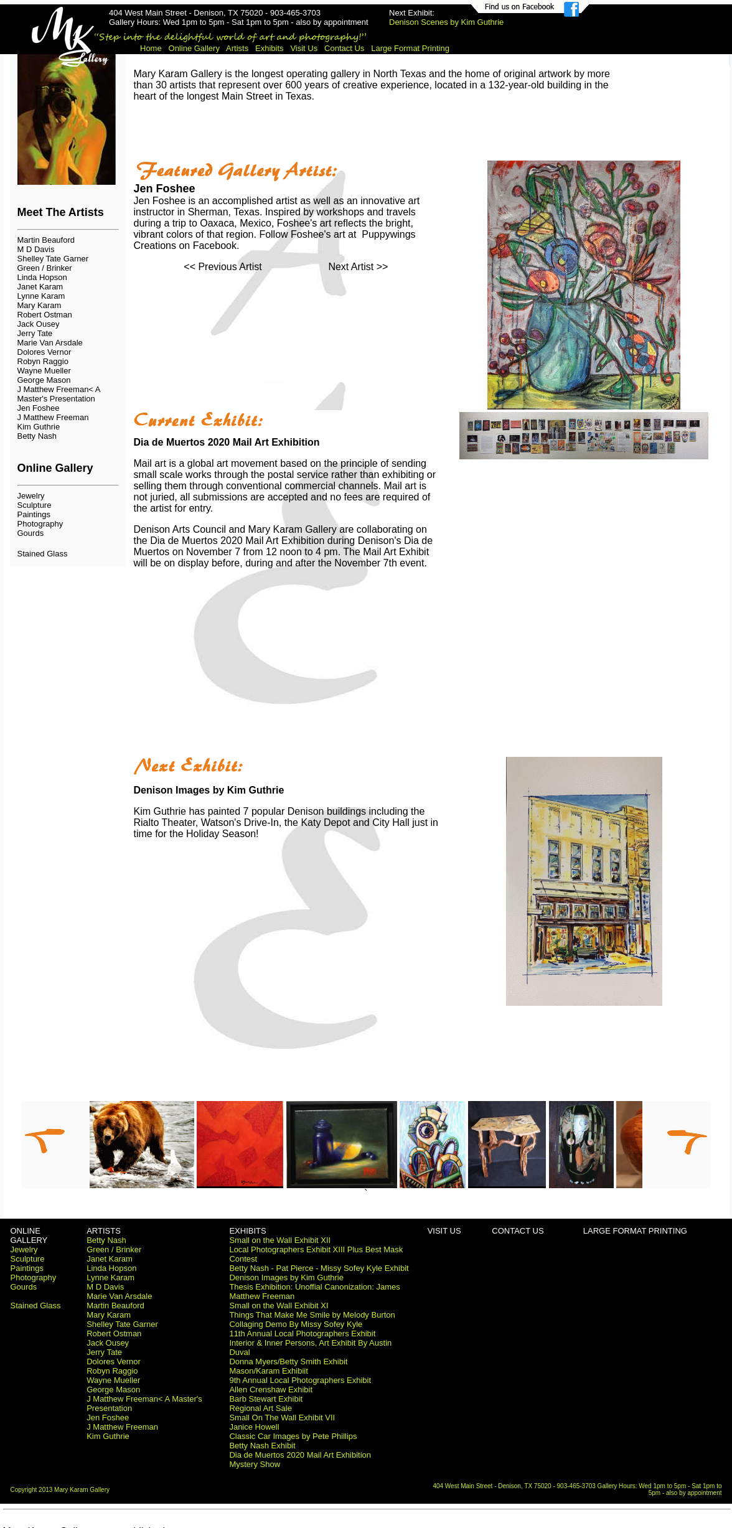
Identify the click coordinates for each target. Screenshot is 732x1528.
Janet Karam (40, 286)
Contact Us (344, 48)
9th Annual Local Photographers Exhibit (300, 1380)
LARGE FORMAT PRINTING (635, 1230)
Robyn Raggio (42, 361)
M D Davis (36, 249)
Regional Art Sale (260, 1408)
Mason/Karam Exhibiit (268, 1371)
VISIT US (444, 1230)
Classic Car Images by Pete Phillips (293, 1436)
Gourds (30, 533)
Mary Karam (39, 305)
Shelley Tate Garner (53, 258)
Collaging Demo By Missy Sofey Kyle (295, 1324)
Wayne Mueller (44, 370)
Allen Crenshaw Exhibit (270, 1389)
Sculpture (34, 505)
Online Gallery (194, 48)
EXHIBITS (247, 1230)
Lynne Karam (41, 296)
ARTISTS (104, 1230)
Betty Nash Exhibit (262, 1445)
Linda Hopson (42, 277)
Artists (237, 48)
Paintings (33, 514)
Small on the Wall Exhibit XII (280, 1240)
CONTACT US (517, 1230)
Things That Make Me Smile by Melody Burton (312, 1314)
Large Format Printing (410, 48)
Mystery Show (254, 1464)
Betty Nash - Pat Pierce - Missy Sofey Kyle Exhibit (318, 1268)
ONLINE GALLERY (29, 1235)
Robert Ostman (44, 314)
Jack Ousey (38, 324)
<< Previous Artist (222, 266)
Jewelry (31, 495)
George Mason (44, 380)
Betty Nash (37, 436)
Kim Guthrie (38, 426)
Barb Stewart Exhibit (266, 1399)
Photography (40, 523)
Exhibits (269, 48)
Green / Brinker (44, 268)
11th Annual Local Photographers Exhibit (302, 1333)
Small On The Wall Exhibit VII (282, 1417)
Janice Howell (254, 1427)
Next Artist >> (358, 266)
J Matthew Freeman (53, 417)
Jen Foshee (38, 408)
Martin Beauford (46, 240)
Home (151, 48)
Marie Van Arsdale (50, 342)
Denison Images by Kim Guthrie (286, 1277)
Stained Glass (42, 553)
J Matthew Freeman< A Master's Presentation (58, 394)
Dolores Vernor (44, 352)
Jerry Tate (35, 333)
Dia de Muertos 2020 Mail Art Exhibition (300, 1455)
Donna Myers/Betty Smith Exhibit (288, 1361)
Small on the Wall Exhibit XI (278, 1305)
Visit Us (303, 48)
